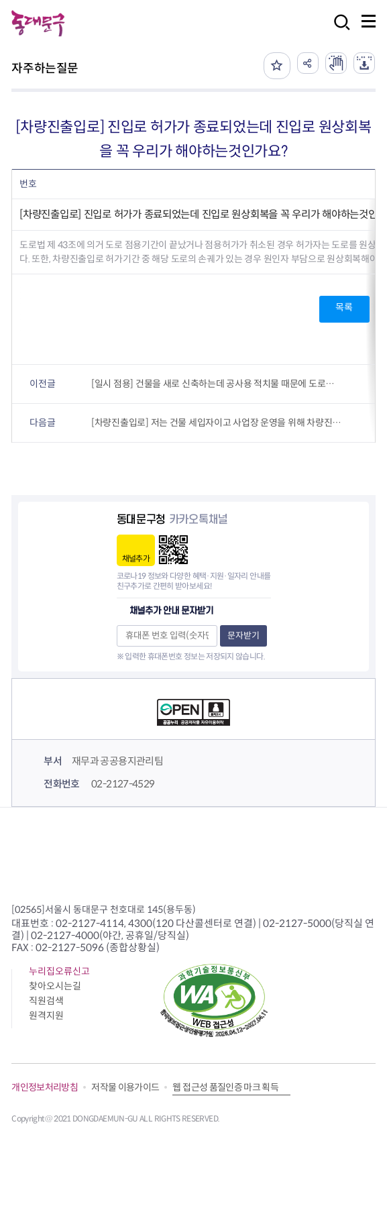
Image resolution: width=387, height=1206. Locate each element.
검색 (338, 31)
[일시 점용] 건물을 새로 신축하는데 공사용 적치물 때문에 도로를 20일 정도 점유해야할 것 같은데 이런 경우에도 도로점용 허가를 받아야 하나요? (217, 384)
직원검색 (46, 1001)
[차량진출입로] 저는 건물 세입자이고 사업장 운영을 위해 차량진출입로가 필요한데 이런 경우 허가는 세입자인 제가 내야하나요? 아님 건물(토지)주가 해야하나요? (217, 423)
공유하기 (308, 63)
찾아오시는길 (55, 986)
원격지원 (46, 1015)
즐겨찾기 (277, 65)
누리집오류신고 (59, 971)
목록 (343, 307)
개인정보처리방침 (44, 1087)
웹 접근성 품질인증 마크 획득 (225, 1087)
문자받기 (243, 635)
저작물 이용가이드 (125, 1087)
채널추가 (136, 558)
